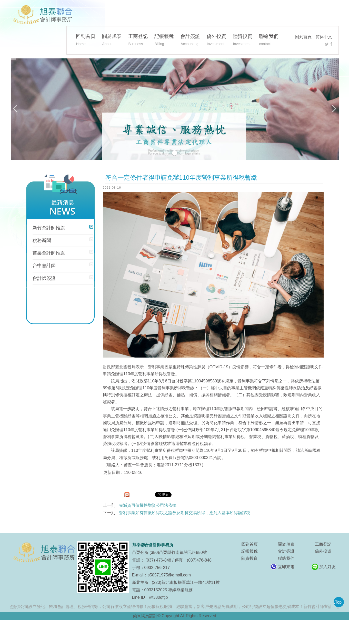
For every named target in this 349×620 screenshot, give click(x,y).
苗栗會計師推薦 (49, 253)
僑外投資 (216, 40)
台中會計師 (44, 265)
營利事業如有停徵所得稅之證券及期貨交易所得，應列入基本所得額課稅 (184, 513)
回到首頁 (303, 37)
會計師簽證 (44, 278)
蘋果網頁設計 (145, 616)
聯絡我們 (268, 40)
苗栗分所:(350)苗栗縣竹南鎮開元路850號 (169, 552)
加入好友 (327, 567)
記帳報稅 (164, 40)
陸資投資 (242, 40)
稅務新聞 (42, 240)
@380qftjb (158, 597)
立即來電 (286, 567)
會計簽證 (190, 40)
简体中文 (324, 37)
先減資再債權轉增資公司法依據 (147, 505)
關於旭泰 (112, 40)
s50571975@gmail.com (169, 575)
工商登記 (138, 40)
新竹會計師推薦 (49, 227)
